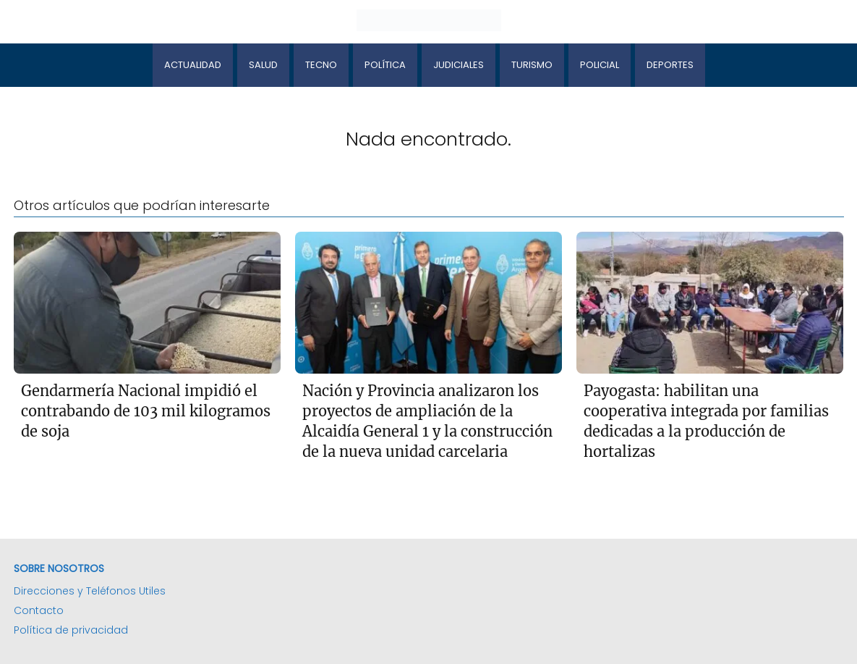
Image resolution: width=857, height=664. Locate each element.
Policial (599, 65)
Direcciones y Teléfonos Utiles (90, 591)
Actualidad (192, 65)
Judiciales (458, 65)
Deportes (670, 65)
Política (385, 65)
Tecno (321, 65)
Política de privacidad (71, 630)
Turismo (532, 65)
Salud (263, 65)
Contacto (39, 610)
